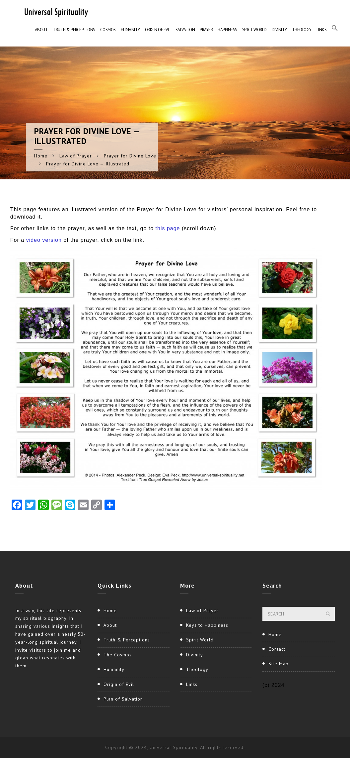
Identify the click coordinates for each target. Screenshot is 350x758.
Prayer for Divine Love (130, 156)
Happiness (227, 30)
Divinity (279, 30)
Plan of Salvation (123, 699)
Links (321, 30)
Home (40, 156)
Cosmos (108, 30)
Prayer (206, 30)
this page (169, 228)
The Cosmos (118, 655)
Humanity (130, 30)
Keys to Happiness (207, 625)
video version (44, 240)
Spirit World (254, 30)
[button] (335, 30)
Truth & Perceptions (74, 30)
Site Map (278, 664)
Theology (302, 30)
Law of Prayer (75, 156)
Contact (276, 649)
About (41, 30)
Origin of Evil (158, 30)
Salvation (185, 30)
